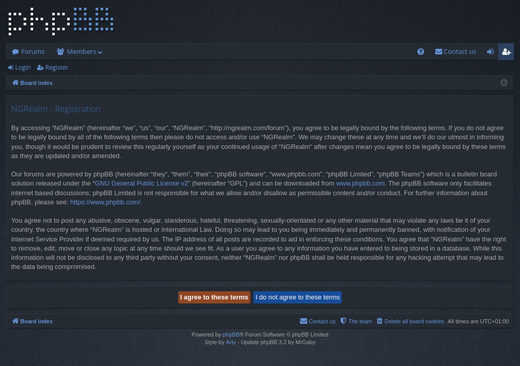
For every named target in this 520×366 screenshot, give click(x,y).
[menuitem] (421, 51)
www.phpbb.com (360, 183)
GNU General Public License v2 (141, 183)
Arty (231, 342)
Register (56, 67)
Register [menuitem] (508, 53)
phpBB (230, 334)
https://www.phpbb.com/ (105, 202)
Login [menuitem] (492, 53)
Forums (33, 51)
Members (81, 51)
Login (22, 67)
